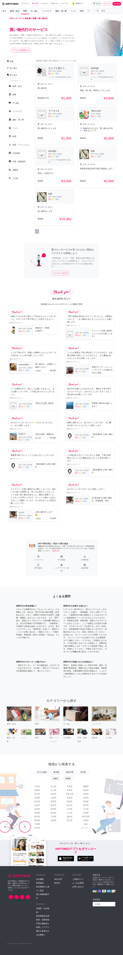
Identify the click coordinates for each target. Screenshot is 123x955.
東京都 (56, 772)
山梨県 (53, 798)
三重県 (53, 817)
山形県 (37, 805)
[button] (97, 4)
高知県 (86, 790)
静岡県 (53, 809)
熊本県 (86, 805)
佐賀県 (86, 798)
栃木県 (37, 817)
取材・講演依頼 (42, 920)
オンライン (86, 828)
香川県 (69, 820)
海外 (86, 824)
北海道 (37, 786)
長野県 (53, 801)
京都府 (68, 779)
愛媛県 (86, 786)
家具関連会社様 (42, 916)
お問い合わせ (78, 887)
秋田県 (37, 801)
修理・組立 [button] (14, 11)
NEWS (57, 883)
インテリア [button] (47, 11)
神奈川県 (69, 772)
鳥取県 (69, 798)
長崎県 (86, 801)
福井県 (53, 794)
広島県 (69, 809)
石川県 (53, 790)
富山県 (53, 786)
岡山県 (69, 805)
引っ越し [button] (34, 11)
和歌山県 (69, 794)
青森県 (37, 790)
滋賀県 (53, 820)
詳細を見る (56, 551)
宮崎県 (86, 813)
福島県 (37, 809)
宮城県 (37, 798)
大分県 (86, 809)
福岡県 (86, 794)
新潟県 (37, 828)
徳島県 (69, 817)
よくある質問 (78, 883)
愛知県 (53, 813)
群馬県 (37, 820)
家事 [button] (25, 11)
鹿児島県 (86, 817)
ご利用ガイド (78, 879)
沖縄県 (86, 820)
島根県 (69, 801)
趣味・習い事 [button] (61, 11)
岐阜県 (53, 805)
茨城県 (37, 813)
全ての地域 (42, 772)
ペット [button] (73, 11)
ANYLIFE (58, 879)
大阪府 (55, 779)
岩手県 (37, 794)
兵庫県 (69, 786)
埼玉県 (83, 772)
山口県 (69, 813)
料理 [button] (82, 11)
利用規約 (40, 883)
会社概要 (40, 879)
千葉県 (37, 824)
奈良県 (69, 790)
